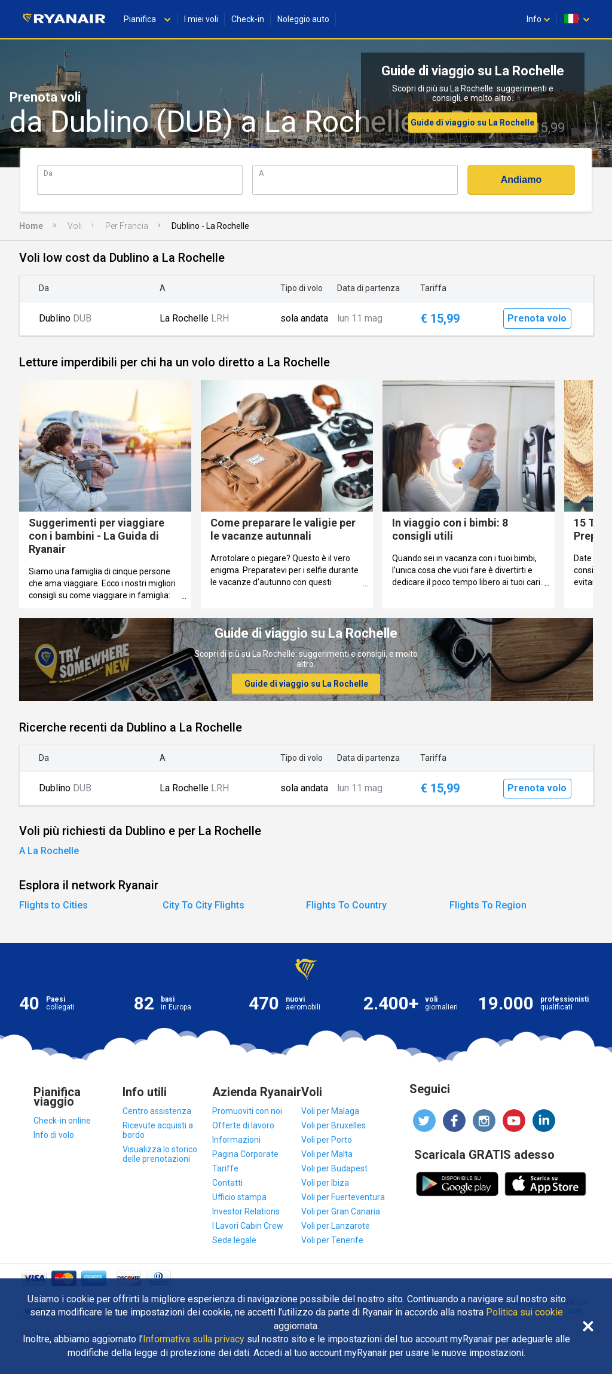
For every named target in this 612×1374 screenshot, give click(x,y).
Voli (75, 226)
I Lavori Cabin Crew (247, 1226)
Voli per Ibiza (325, 1183)
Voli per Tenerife (332, 1240)
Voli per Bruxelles (333, 1125)
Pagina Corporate (245, 1154)
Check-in (247, 19)
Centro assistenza (157, 1111)
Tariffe (225, 1168)
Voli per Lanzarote (335, 1226)
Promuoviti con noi (247, 1111)
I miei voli (201, 19)
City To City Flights (203, 905)
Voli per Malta (327, 1154)
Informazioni (236, 1140)
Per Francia (126, 226)
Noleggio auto (303, 19)
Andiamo (521, 180)
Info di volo (53, 1135)
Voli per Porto (326, 1140)
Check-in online (62, 1120)
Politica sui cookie (524, 1312)
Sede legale (234, 1240)
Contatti (227, 1183)
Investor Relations (246, 1211)
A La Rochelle (49, 850)
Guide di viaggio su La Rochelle (472, 122)
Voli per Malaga (330, 1111)
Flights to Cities (53, 905)
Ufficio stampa (239, 1197)
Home (31, 226)
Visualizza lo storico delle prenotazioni (160, 1154)
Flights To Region (488, 905)
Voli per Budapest (334, 1168)
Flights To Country (346, 905)
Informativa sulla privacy (193, 1339)
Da (48, 173)
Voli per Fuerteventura (343, 1197)
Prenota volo (537, 318)
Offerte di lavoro (243, 1125)
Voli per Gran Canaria (340, 1211)
